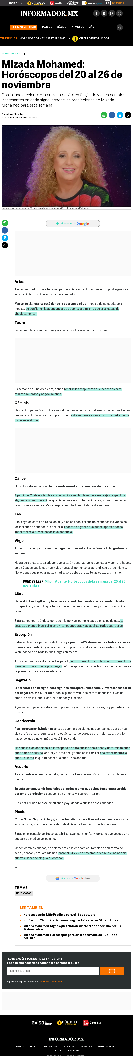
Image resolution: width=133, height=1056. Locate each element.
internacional (51, 1047)
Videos (77, 26)
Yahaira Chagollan (15, 114)
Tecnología (86, 1047)
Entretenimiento (13, 54)
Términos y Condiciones (50, 982)
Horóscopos (23, 893)
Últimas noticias (24, 27)
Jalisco (47, 27)
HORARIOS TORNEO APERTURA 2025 (42, 38)
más (93, 27)
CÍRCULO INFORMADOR (94, 38)
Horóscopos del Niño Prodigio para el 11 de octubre (60, 915)
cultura (58, 1051)
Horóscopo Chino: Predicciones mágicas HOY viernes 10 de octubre (71, 920)
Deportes (69, 1047)
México (61, 27)
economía (73, 1051)
